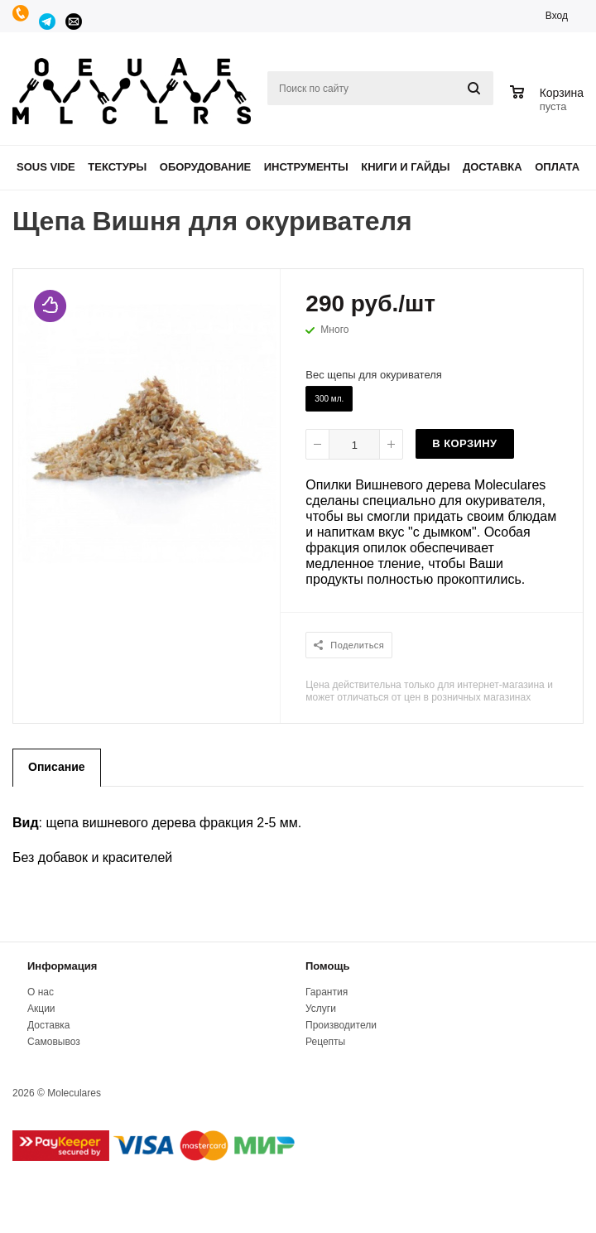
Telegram (48, 21)
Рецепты (325, 1042)
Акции (41, 1008)
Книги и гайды (405, 167)
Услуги (320, 1008)
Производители (341, 1025)
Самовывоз (53, 1042)
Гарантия (326, 992)
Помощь (327, 966)
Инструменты (306, 167)
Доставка (492, 167)
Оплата (557, 167)
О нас (40, 992)
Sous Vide (46, 167)
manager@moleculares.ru (74, 21)
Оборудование (205, 167)
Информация (62, 966)
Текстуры (117, 167)
